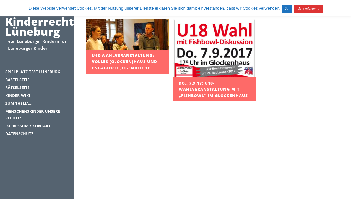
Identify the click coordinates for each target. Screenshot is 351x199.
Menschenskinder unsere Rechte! (32, 115)
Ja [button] (286, 8)
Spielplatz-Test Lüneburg (32, 71)
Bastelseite (17, 79)
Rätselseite (17, 87)
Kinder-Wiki (17, 95)
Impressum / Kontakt (28, 126)
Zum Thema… (18, 103)
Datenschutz (19, 133)
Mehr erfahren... (308, 8)
